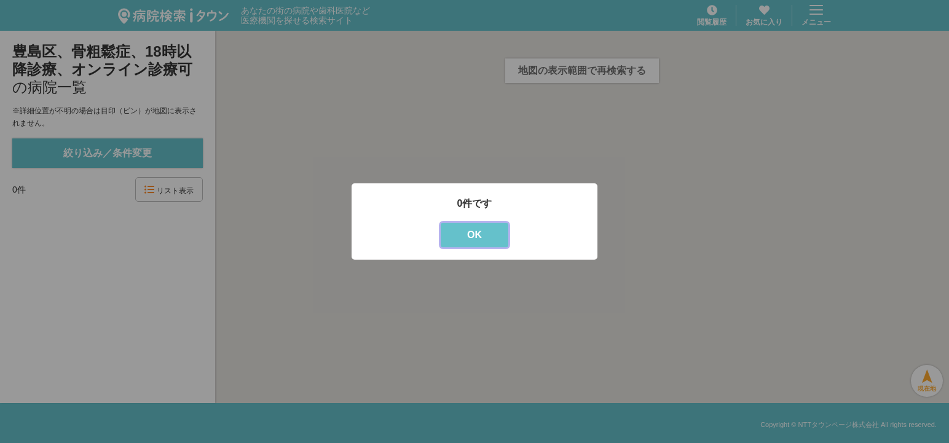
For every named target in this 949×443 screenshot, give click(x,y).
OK (474, 234)
